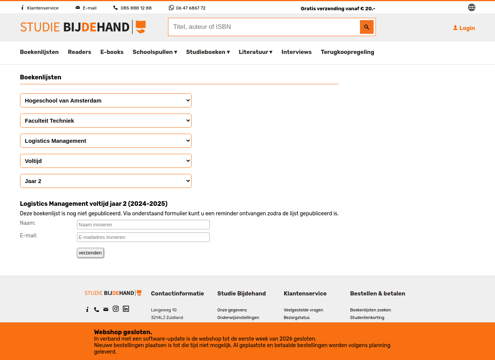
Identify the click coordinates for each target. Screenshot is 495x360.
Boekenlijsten (39, 52)
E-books (112, 52)
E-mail (85, 8)
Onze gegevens (232, 310)
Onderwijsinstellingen (238, 317)
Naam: (28, 223)
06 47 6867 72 (187, 8)
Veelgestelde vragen (303, 310)
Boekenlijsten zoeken (370, 310)
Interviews (296, 52)
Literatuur (253, 52)
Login (464, 28)
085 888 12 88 (132, 8)
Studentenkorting (367, 317)
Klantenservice (39, 8)
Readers (79, 52)
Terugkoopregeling (347, 52)
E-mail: (29, 235)
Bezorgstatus (297, 317)
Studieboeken (206, 52)
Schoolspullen (153, 52)
